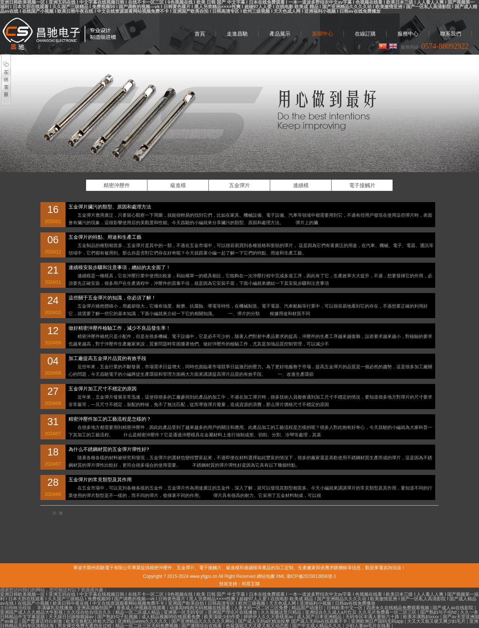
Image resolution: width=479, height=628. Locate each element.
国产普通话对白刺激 (42, 621)
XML (280, 576)
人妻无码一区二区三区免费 (261, 607)
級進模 (178, 185)
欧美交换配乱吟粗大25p (90, 621)
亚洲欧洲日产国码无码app (378, 621)
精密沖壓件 (59, 33)
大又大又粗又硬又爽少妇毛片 (437, 621)
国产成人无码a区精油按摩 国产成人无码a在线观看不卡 (293, 621)
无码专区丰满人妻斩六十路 (372, 616)
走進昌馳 (237, 34)
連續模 (301, 185)
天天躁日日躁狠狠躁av (72, 616)
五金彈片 (239, 185)
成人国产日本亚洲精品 (320, 616)
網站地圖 (266, 576)
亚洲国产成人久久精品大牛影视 (32, 612)
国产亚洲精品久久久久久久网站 (203, 621)
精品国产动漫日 (308, 607)
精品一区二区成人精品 (138, 612)
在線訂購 (365, 34)
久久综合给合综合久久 (90, 612)
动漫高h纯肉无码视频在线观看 (201, 607)
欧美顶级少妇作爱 (222, 616)
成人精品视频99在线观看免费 (171, 616)
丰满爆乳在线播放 (55, 607)
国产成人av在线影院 (454, 607)
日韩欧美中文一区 (345, 607)
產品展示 (279, 34)
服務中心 (407, 34)
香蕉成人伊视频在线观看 (141, 607)
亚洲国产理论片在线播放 (233, 612)
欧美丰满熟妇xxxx (421, 616)
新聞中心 (322, 34)
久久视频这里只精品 (281, 612)
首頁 (200, 34)
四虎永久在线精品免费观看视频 (398, 607)
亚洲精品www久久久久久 (143, 621)
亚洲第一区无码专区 (184, 612)
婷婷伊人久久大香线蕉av (269, 616)
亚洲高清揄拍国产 (95, 607)
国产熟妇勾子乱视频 (118, 616)
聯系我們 (450, 34)
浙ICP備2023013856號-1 (311, 576)
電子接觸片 (362, 185)
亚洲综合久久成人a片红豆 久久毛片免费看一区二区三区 (361, 612)
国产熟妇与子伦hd (439, 612)
